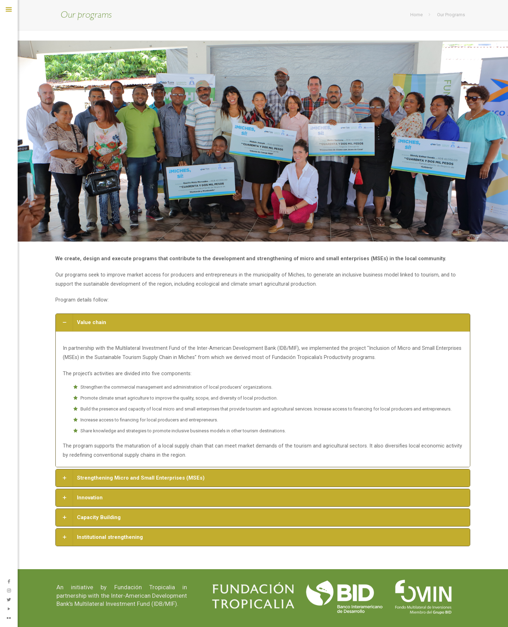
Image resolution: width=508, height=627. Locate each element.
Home (416, 14)
